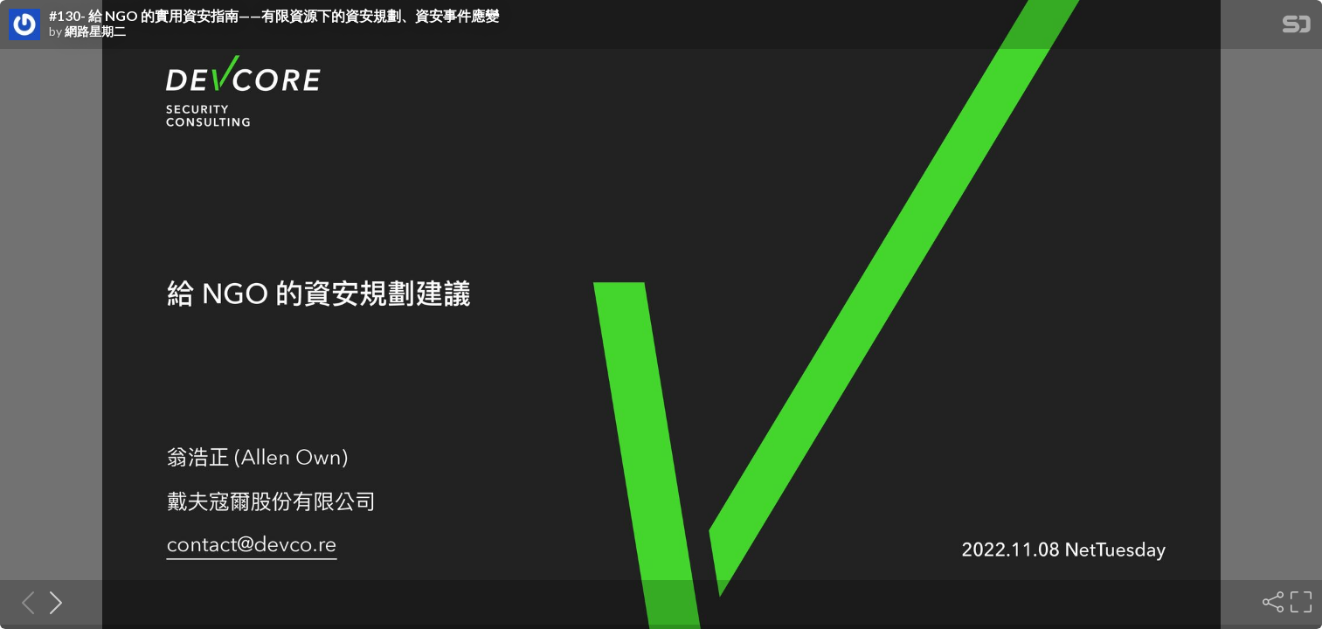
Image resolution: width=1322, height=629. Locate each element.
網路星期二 (95, 31)
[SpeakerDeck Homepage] (1297, 27)
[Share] (1271, 602)
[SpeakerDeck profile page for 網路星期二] (24, 25)
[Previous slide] (23, 602)
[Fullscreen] (1299, 602)
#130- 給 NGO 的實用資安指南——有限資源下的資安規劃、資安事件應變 (274, 16)
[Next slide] (51, 602)
